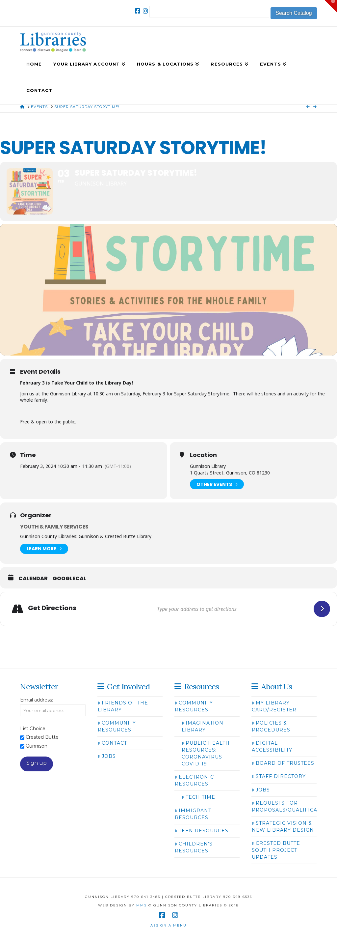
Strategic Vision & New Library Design (283, 826)
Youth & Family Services (54, 526)
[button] (330, 6)
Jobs (107, 756)
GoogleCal (69, 578)
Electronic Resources (194, 780)
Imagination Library (202, 726)
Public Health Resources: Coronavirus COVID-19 (206, 753)
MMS (141, 905)
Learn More (44, 549)
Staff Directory (279, 776)
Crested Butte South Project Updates (276, 850)
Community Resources (117, 726)
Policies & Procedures (271, 726)
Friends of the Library (123, 706)
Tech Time (198, 797)
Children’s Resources (194, 847)
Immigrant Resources (193, 814)
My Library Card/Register (274, 706)
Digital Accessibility (272, 746)
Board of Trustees (283, 763)
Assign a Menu (168, 925)
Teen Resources (201, 831)
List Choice (32, 728)
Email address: (36, 700)
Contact (112, 743)
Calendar (33, 578)
